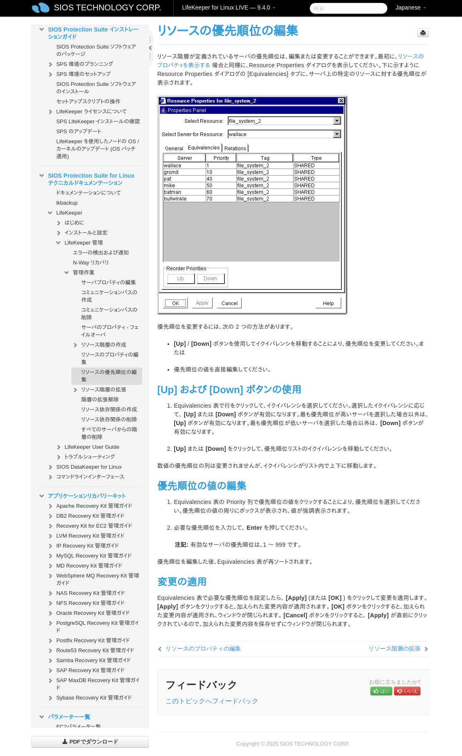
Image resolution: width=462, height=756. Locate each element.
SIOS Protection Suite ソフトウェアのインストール (96, 88)
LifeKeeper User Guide (87, 447)
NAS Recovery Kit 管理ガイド (85, 593)
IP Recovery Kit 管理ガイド (82, 546)
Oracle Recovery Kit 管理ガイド (88, 613)
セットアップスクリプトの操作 (88, 101)
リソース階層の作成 (98, 345)
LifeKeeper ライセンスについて (86, 112)
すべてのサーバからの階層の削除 (109, 433)
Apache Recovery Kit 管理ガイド (89, 506)
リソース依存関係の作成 (109, 409)
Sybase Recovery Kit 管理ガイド (89, 698)
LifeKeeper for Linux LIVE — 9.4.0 (229, 7)
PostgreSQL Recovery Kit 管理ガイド (92, 626)
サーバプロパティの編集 (108, 282)
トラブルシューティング (85, 457)
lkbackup (67, 203)
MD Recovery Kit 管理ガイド (84, 566)
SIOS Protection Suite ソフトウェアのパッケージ (96, 50)
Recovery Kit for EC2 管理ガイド (89, 526)
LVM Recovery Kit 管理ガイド (85, 536)
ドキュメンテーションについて (88, 193)
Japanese (411, 7)
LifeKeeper (64, 213)
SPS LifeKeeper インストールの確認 (98, 121)
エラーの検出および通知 (101, 253)
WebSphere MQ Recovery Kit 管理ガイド (92, 578)
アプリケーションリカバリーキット (82, 496)
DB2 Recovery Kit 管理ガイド (85, 516)
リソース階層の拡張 (98, 390)
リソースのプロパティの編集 (110, 358)
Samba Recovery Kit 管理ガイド (88, 660)
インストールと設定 (81, 233)
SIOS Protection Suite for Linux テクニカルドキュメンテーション (86, 178)
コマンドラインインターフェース (85, 477)
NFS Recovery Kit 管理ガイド (85, 603)
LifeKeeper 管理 (79, 243)
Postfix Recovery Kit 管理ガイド (88, 641)
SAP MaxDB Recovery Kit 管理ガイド (93, 683)
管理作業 (79, 273)
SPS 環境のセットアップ (78, 74)
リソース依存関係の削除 (109, 419)
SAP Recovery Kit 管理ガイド (85, 670)
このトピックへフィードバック (211, 701)
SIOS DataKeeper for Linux (84, 467)
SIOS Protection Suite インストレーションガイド (88, 32)
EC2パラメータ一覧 (78, 727)
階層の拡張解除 (100, 399)
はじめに (69, 223)
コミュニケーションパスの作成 (109, 296)
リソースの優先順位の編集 (109, 376)
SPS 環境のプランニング (79, 64)
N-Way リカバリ (91, 262)
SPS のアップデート (78, 131)
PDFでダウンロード (90, 742)
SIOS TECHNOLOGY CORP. (107, 7)
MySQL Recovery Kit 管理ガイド (89, 556)
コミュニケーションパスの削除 (109, 314)
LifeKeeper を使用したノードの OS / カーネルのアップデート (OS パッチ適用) (97, 148)
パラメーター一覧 (64, 717)
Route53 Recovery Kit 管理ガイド (90, 651)
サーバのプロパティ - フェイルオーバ (110, 331)
